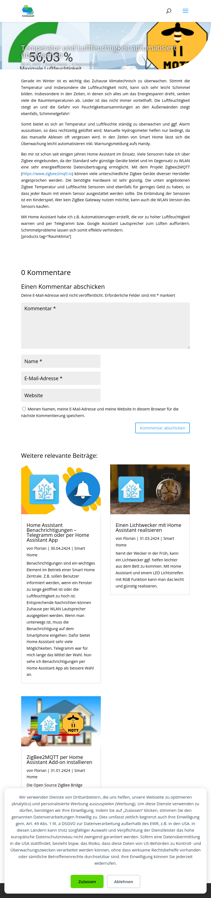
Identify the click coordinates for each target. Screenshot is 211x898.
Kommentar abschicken (162, 428)
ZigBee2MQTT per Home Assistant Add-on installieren (59, 759)
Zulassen (87, 881)
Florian (40, 548)
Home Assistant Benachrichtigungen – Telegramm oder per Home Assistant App (58, 532)
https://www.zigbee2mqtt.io (47, 173)
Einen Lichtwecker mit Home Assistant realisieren (148, 527)
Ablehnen (123, 881)
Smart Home (56, 64)
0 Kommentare (84, 64)
